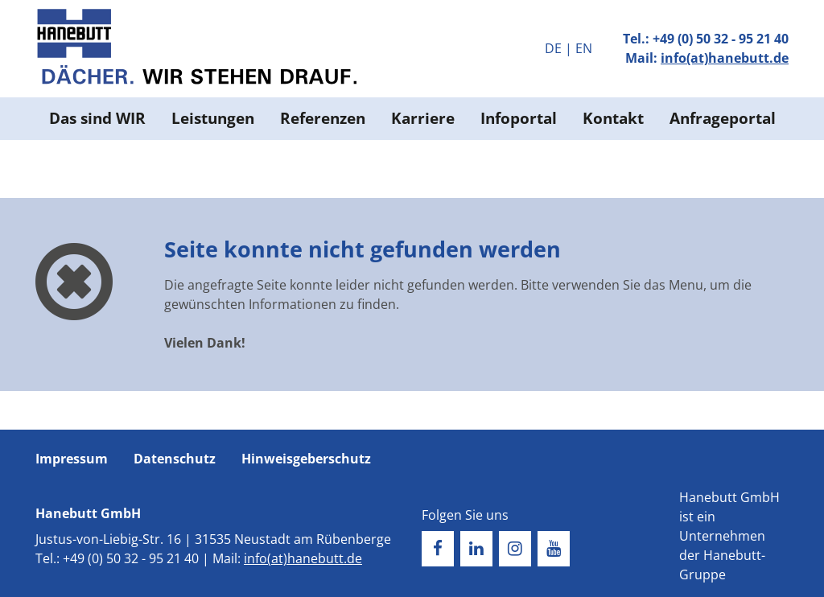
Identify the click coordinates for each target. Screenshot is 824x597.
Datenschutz (175, 458)
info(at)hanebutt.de (725, 58)
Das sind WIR (97, 118)
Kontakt (613, 118)
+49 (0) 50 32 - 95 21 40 (721, 38)
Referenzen (322, 118)
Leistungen (212, 118)
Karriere (423, 118)
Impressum (71, 458)
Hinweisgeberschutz (306, 458)
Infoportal (518, 118)
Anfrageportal (723, 118)
